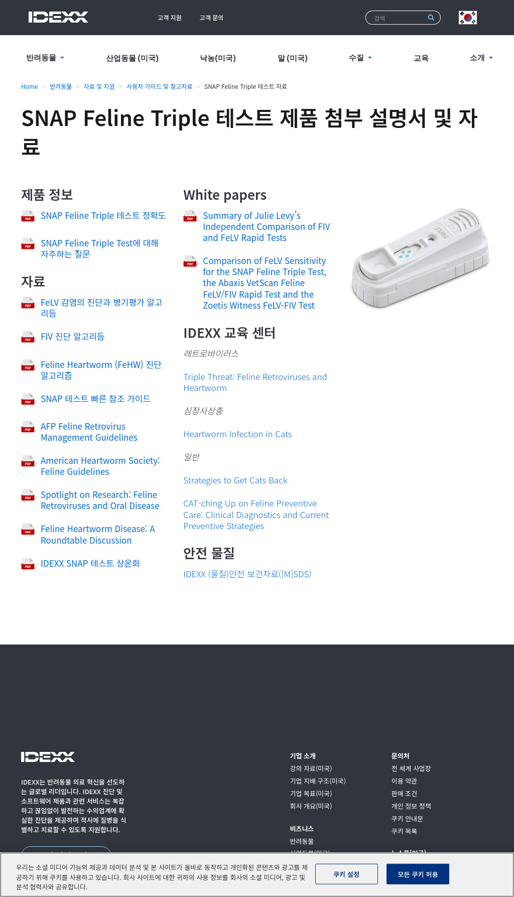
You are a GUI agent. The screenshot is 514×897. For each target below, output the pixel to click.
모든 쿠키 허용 (418, 873)
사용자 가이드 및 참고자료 (159, 86)
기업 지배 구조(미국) (318, 781)
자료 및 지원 (99, 86)
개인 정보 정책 (411, 806)
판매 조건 (404, 794)
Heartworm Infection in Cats (237, 433)
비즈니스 (302, 829)
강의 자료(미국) (311, 768)
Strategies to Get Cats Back (235, 479)
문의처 (401, 756)
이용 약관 (404, 781)
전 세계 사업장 (411, 768)
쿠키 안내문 (407, 819)
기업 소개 (302, 756)
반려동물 (61, 86)
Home (29, 86)
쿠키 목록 (404, 831)
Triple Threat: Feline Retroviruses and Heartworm (255, 382)
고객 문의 (212, 17)
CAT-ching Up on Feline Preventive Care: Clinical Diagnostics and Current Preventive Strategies (256, 513)
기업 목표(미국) (311, 794)
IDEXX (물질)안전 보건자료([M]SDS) (247, 573)
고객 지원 (170, 17)
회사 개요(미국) (311, 806)
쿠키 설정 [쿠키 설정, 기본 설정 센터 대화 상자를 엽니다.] (346, 873)
